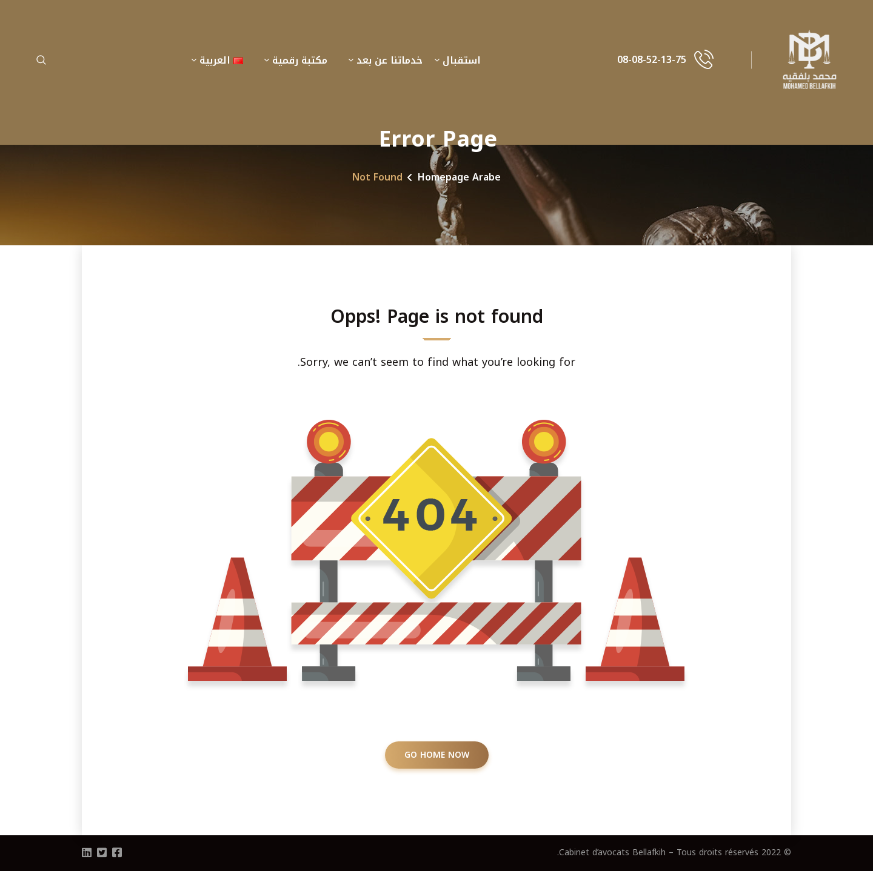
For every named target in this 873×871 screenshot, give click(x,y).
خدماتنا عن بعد (389, 60)
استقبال (462, 60)
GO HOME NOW (436, 755)
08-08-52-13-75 (651, 60)
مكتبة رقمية (299, 60)
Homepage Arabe (459, 177)
